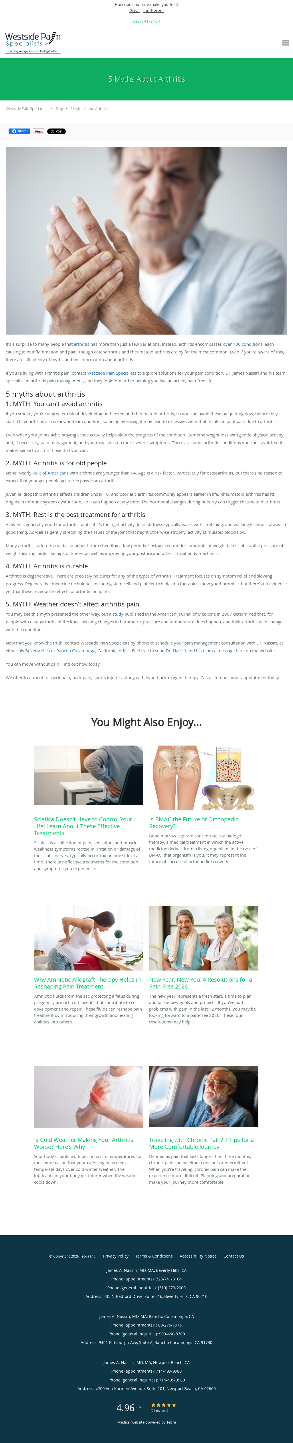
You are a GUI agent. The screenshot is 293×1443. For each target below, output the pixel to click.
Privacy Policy (115, 1256)
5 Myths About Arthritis (89, 108)
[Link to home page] (32, 43)
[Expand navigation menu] (285, 43)
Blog (59, 108)
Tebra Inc (87, 1256)
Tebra (171, 1422)
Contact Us (233, 1256)
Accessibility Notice (198, 1256)
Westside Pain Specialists (26, 108)
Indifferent (153, 10)
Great (134, 10)
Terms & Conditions (154, 1256)
